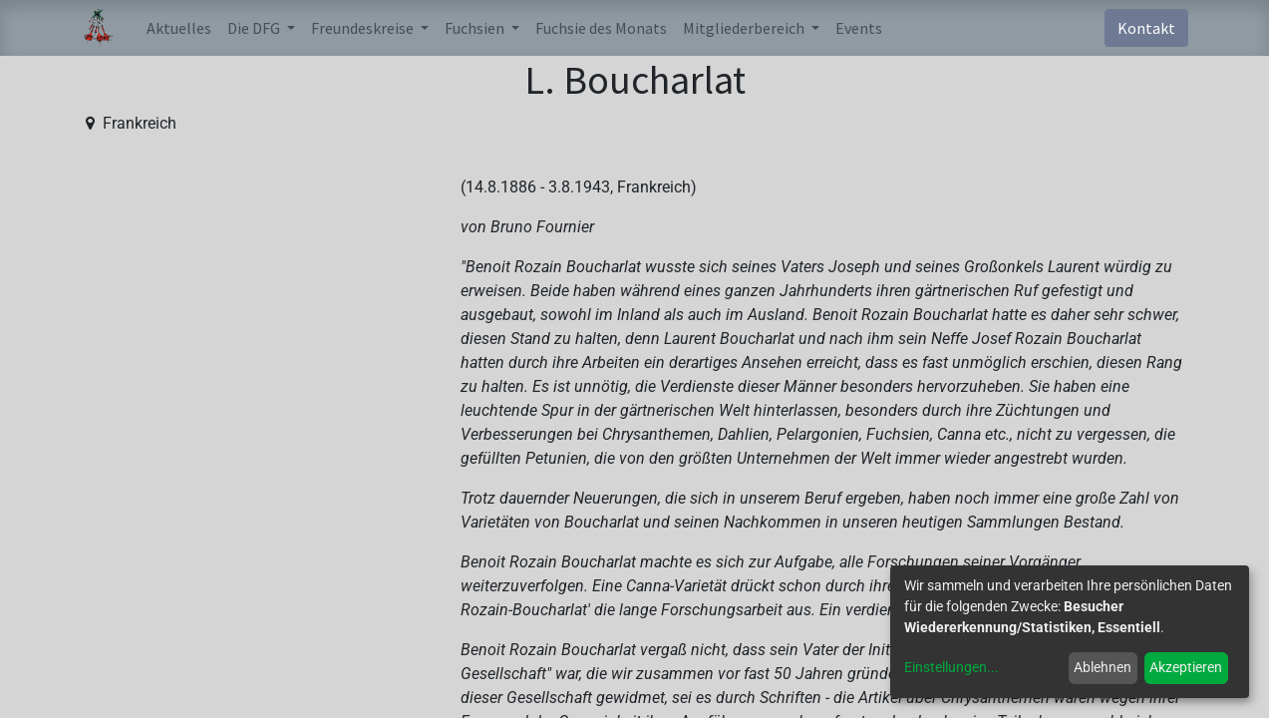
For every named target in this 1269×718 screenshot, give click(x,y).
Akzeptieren (1185, 667)
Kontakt (1146, 28)
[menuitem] (179, 28)
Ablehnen (1102, 667)
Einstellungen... (951, 667)
